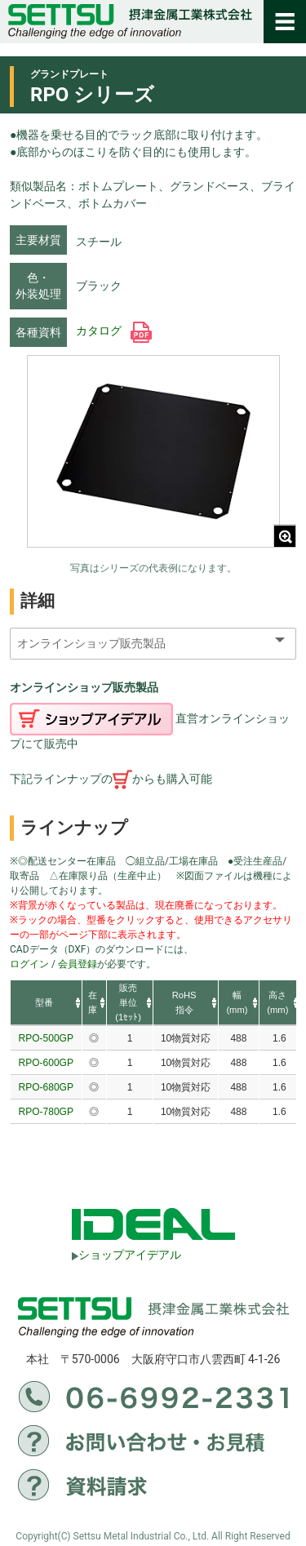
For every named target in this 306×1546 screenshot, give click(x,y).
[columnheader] (46, 1003)
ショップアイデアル (126, 1254)
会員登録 (77, 964)
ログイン (29, 964)
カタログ (114, 330)
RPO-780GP (46, 1111)
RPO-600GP (46, 1062)
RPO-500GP (46, 1038)
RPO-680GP (46, 1087)
